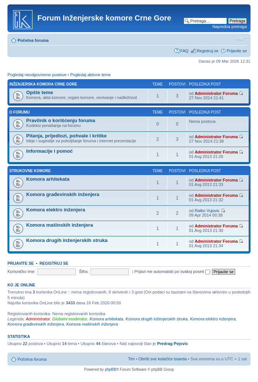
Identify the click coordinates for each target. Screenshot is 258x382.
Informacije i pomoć (49, 151)
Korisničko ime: (21, 271)
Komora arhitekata (48, 179)
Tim (131, 359)
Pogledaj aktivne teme (90, 74)
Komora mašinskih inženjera (59, 225)
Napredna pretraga (229, 26)
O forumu (19, 112)
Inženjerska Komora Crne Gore (43, 84)
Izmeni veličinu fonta (241, 38)
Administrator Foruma (216, 93)
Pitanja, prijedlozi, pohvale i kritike (66, 136)
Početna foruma (33, 40)
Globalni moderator (69, 319)
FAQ (184, 51)
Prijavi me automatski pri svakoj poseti (172, 271)
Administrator (38, 319)
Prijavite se (237, 51)
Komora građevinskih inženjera (62, 194)
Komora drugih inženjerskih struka (67, 240)
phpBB (110, 369)
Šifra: (84, 271)
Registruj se (207, 51)
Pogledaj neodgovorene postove (37, 74)
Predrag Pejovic (172, 343)
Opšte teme (39, 92)
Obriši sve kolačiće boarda (162, 359)
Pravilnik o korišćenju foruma (60, 120)
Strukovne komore (30, 171)
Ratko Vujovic (207, 210)
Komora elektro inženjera (55, 209)
